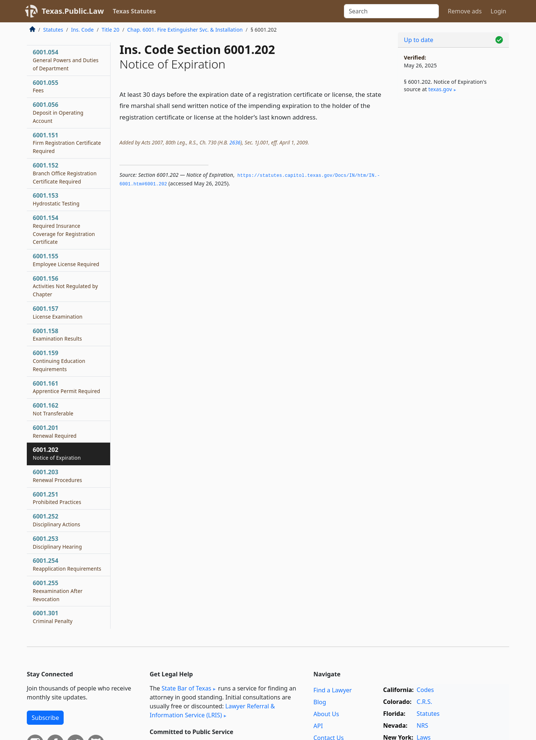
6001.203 (57, 476)
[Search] (391, 11)
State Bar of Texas (186, 688)
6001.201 (55, 431)
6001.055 (45, 86)
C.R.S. (424, 702)
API (318, 726)
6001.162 (53, 409)
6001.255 (58, 591)
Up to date (418, 40)
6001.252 (56, 520)
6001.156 (65, 286)
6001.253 (57, 542)
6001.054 (66, 60)
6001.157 (58, 312)
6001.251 (57, 498)
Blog (319, 702)
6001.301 (53, 617)
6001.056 (58, 112)
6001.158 (57, 334)
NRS (422, 725)
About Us (326, 714)
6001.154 (64, 229)
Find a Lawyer (332, 690)
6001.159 (59, 361)
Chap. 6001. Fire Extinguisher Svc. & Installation (185, 29)
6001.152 (64, 173)
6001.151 (67, 143)
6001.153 (56, 199)
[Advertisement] (453, 222)
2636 (234, 142)
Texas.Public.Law (73, 11)
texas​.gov (440, 89)
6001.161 (66, 387)
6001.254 (67, 564)
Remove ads (465, 11)
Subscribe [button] (45, 718)
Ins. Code (82, 29)
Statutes (53, 29)
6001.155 (66, 260)
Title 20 (110, 29)
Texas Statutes (134, 11)
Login (498, 11)
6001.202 (57, 453)
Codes (425, 690)
